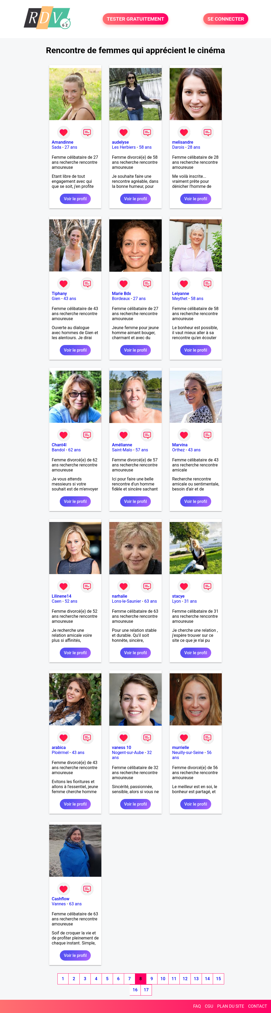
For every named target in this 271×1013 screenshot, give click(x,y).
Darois (178, 147)
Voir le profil (75, 198)
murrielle (180, 747)
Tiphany (59, 293)
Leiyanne (180, 293)
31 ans (190, 601)
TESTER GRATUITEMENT (135, 19)
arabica (59, 747)
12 (185, 978)
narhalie (119, 596)
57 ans (142, 449)
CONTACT (257, 1006)
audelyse (120, 142)
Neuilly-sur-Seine (188, 752)
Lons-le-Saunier (126, 601)
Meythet (180, 298)
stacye (178, 596)
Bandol (58, 449)
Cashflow (61, 898)
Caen (56, 601)
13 (196, 978)
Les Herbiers (124, 147)
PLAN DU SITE (230, 1006)
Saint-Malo (122, 449)
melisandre (182, 142)
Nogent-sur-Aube (128, 752)
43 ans (70, 298)
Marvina (180, 444)
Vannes (59, 903)
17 (146, 989)
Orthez (178, 449)
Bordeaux (121, 298)
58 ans (145, 147)
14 (207, 978)
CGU (209, 1006)
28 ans (194, 147)
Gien (56, 298)
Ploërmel (60, 752)
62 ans (74, 449)
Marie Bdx (121, 293)
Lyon (176, 601)
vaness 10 (121, 747)
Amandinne (62, 142)
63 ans (150, 601)
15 (218, 978)
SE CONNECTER (225, 19)
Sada (56, 147)
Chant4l (59, 444)
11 (173, 978)
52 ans (71, 601)
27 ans (71, 147)
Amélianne (122, 444)
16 (135, 989)
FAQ (197, 1006)
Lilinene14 (61, 596)
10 (162, 978)
